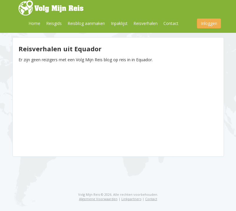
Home (34, 23)
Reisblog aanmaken (86, 23)
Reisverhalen (145, 23)
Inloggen (209, 23)
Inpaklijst (119, 23)
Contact (170, 23)
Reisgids (54, 23)
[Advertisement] (118, 107)
